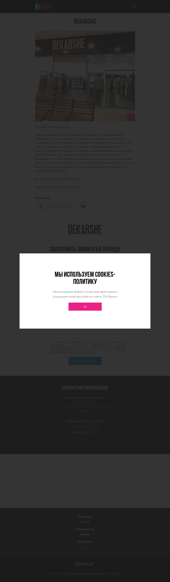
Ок (85, 306)
